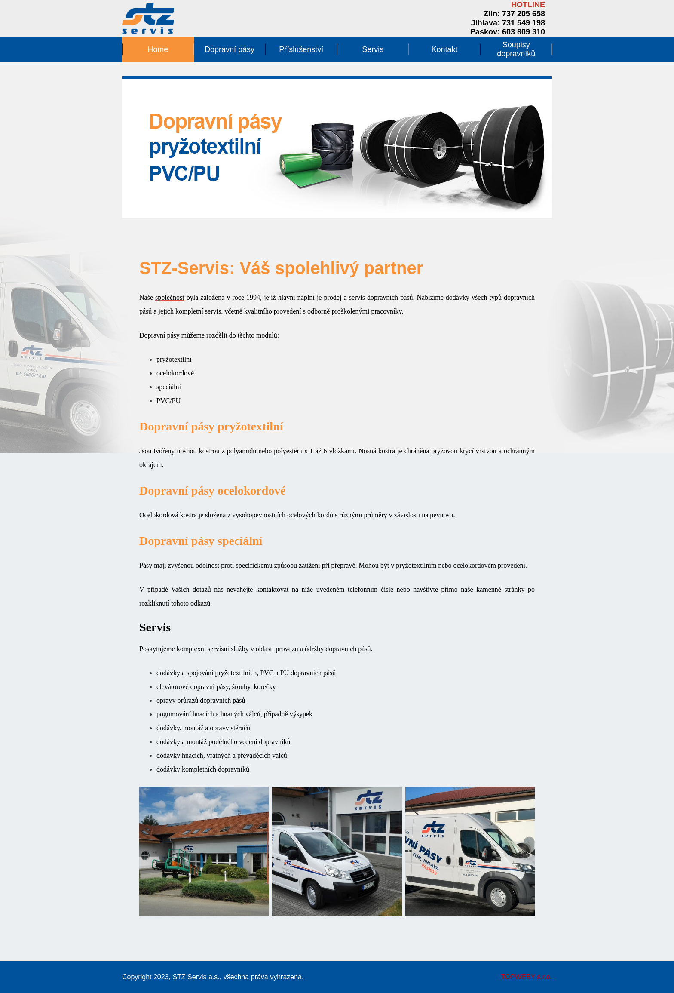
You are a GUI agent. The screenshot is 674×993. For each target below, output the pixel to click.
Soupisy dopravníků (516, 49)
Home (157, 49)
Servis (372, 49)
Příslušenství (301, 49)
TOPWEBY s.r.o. (526, 977)
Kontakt (445, 49)
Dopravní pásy (229, 49)
